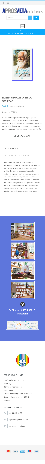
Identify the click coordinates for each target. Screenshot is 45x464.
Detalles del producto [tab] (17, 155)
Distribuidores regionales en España (18, 394)
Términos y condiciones (13, 387)
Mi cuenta (8, 400)
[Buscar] (19, 18)
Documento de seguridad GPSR (16, 397)
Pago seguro (9, 390)
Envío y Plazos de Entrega (14, 380)
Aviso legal (8, 384)
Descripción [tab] (11, 148)
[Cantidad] (6, 136)
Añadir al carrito (22, 136)
